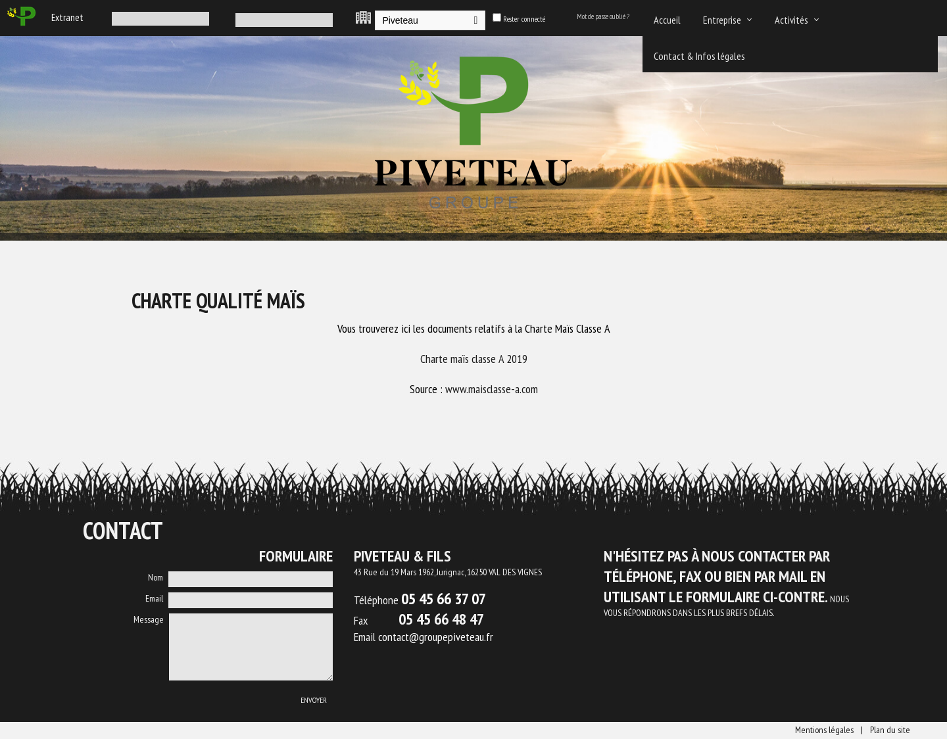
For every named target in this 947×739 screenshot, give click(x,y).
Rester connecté (524, 19)
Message (149, 619)
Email (154, 598)
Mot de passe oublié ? (603, 16)
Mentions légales (824, 730)
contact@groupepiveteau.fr (435, 636)
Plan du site (890, 730)
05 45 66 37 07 (443, 598)
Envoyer (314, 700)
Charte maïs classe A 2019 (473, 358)
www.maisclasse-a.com (491, 388)
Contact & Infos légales (699, 55)
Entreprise (722, 19)
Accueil (667, 19)
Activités (791, 19)
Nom (155, 577)
